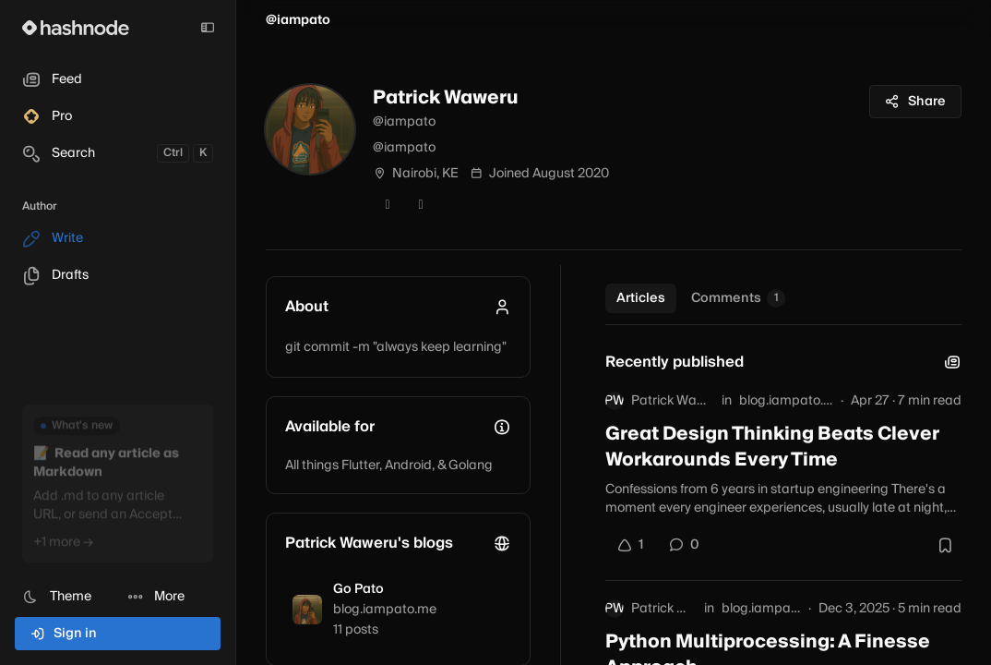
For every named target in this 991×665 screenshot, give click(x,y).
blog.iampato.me (786, 401)
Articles (640, 298)
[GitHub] (421, 205)
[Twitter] (387, 205)
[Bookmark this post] (944, 545)
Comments (738, 298)
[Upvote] (629, 545)
